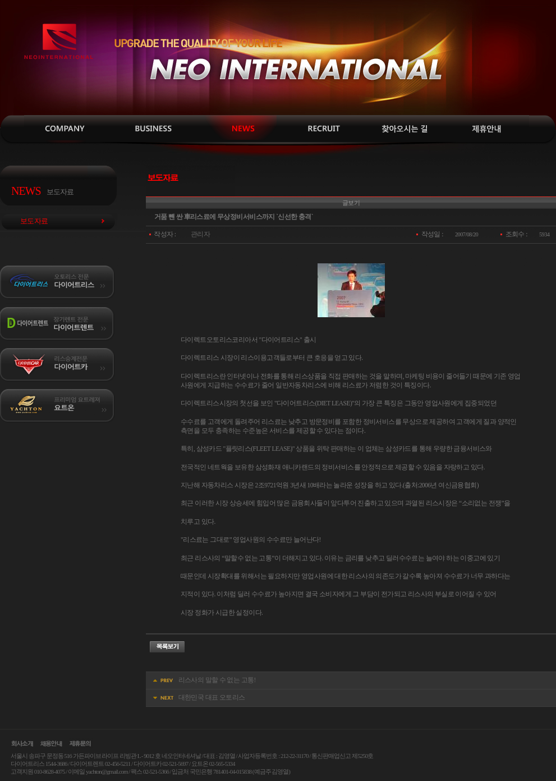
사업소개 (150, 129)
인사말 (66, 129)
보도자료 (234, 129)
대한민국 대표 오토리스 (211, 697)
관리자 (200, 234)
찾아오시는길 (403, 129)
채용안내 (319, 129)
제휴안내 (487, 129)
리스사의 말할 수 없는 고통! (217, 680)
